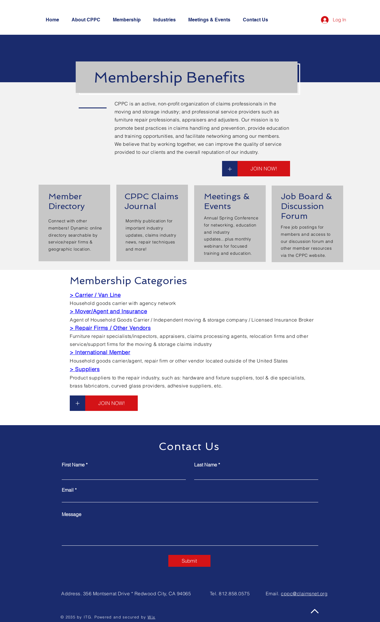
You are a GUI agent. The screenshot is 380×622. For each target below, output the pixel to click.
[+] (230, 168)
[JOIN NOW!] (264, 168)
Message (71, 514)
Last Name (205, 464)
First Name (73, 464)
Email (68, 490)
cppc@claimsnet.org (304, 593)
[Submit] (189, 561)
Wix (151, 617)
